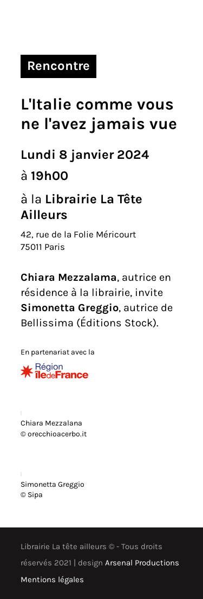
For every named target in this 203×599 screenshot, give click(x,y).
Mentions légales (52, 579)
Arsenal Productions (142, 563)
